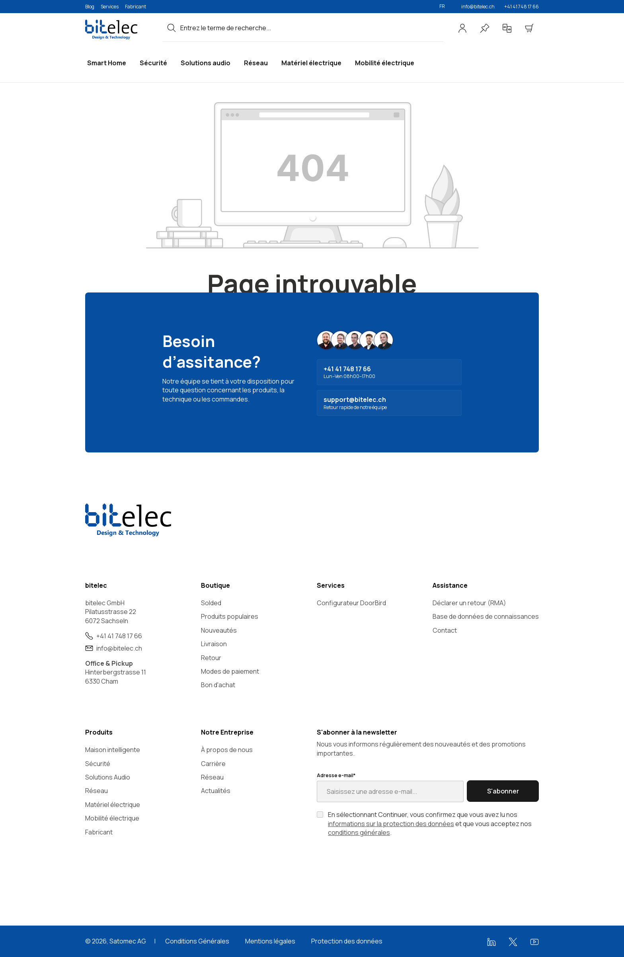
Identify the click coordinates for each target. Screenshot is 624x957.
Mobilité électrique (112, 818)
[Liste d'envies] (484, 28)
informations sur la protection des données (391, 823)
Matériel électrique (112, 804)
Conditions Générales (197, 941)
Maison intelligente (112, 749)
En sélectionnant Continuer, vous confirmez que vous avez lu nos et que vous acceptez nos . (430, 823)
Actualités (215, 790)
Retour (211, 657)
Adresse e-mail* (336, 775)
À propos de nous (227, 749)
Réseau (96, 790)
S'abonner (503, 791)
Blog (89, 6)
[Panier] (529, 28)
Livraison (214, 643)
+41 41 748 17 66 (521, 6)
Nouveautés (219, 630)
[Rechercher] (171, 28)
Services (110, 6)
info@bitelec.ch (478, 6)
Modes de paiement (230, 671)
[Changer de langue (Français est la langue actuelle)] (445, 6)
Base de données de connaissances (486, 616)
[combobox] (311, 28)
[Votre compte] (462, 28)
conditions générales (359, 832)
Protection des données (346, 941)
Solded (211, 602)
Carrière (213, 763)
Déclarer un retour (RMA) (469, 602)
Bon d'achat (218, 684)
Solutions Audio (107, 777)
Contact (445, 630)
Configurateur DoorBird (351, 602)
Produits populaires (229, 616)
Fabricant (135, 6)
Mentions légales (270, 941)
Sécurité (97, 763)
